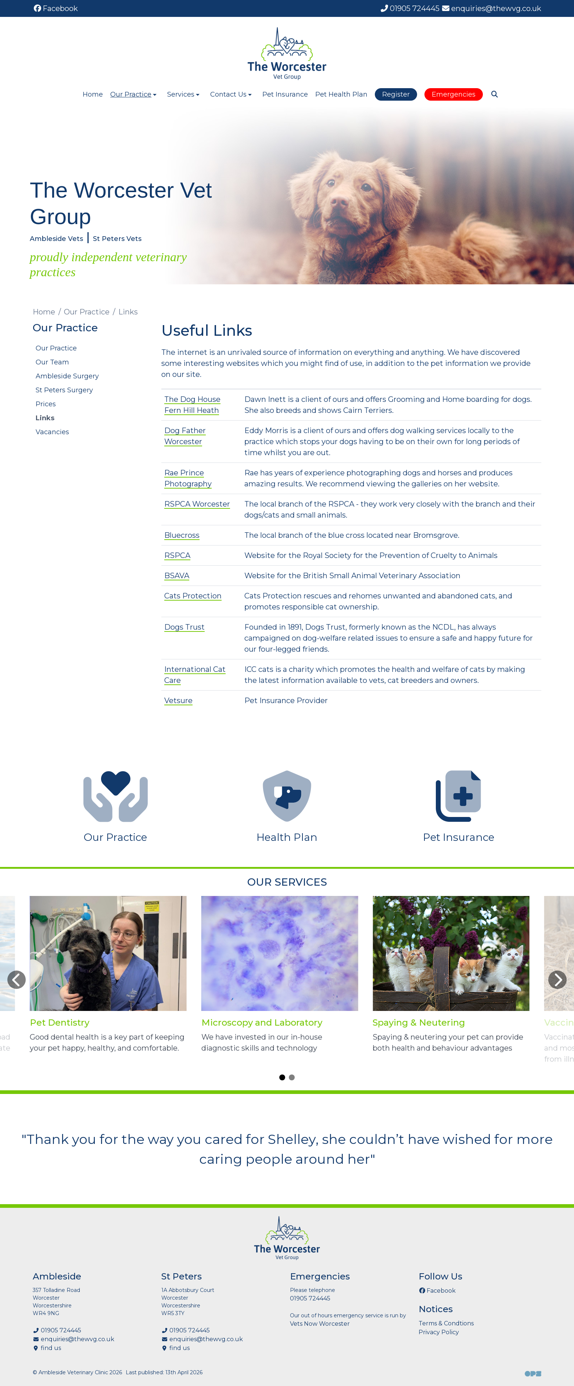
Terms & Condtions (446, 1323)
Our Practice (87, 311)
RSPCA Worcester (197, 504)
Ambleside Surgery (67, 376)
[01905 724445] (410, 8)
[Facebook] (55, 8)
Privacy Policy (439, 1332)
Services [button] (184, 94)
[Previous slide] (16, 980)
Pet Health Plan (341, 94)
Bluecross (182, 535)
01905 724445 (61, 1330)
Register (396, 94)
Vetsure (178, 700)
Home (93, 94)
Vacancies (52, 432)
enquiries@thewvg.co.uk (77, 1339)
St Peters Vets (117, 239)
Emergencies (454, 94)
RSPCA (177, 555)
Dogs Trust (184, 627)
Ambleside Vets (56, 239)
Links (45, 418)
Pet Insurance (285, 94)
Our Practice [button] (134, 94)
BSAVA (176, 575)
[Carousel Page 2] (292, 1077)
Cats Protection (193, 595)
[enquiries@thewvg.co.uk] (491, 8)
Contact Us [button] (231, 94)
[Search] (494, 94)
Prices (46, 404)
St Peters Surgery (64, 390)
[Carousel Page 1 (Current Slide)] (282, 1077)
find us (51, 1347)
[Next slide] (557, 980)
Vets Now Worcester (320, 1323)
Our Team (52, 362)
